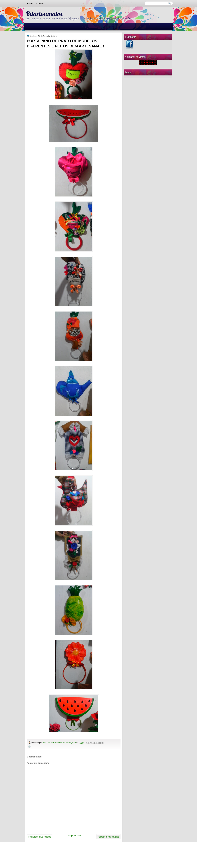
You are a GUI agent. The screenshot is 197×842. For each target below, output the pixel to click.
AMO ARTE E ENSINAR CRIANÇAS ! (59, 742)
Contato (40, 3)
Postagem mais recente (39, 837)
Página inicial (74, 835)
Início (29, 3)
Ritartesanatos (44, 14)
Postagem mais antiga (108, 837)
